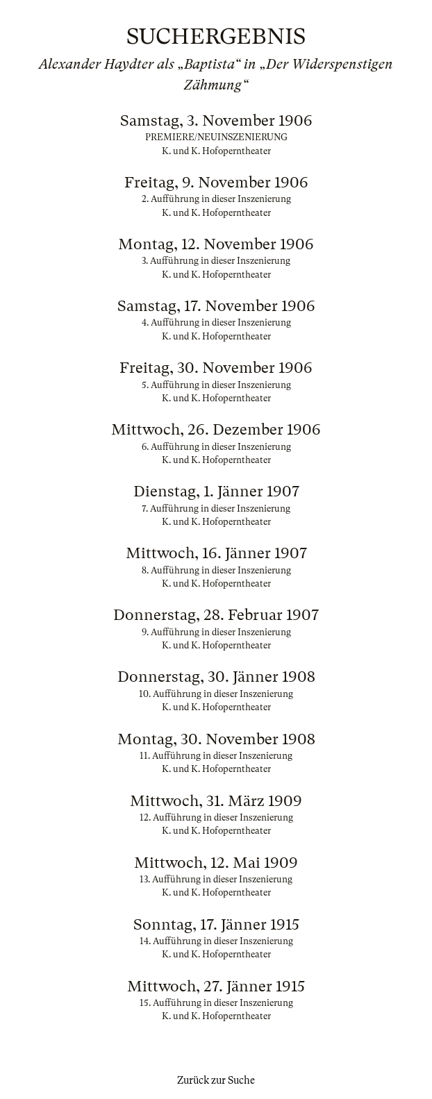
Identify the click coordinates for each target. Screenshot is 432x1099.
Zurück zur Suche (216, 1080)
